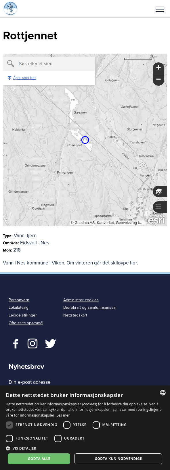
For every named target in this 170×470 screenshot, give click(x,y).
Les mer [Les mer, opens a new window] (63, 415)
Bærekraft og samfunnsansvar (90, 307)
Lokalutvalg (18, 307)
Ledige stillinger (23, 315)
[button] (160, 8)
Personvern (19, 300)
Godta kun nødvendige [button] (118, 458)
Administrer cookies (81, 300)
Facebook (14, 343)
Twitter (32, 343)
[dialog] (85, 427)
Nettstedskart (75, 315)
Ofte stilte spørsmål (26, 323)
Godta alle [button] (39, 458)
